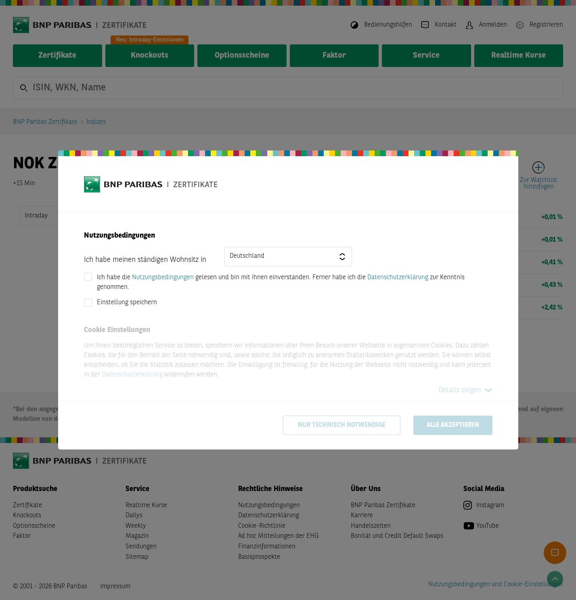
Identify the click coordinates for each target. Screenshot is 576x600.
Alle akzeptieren (453, 425)
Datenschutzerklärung (397, 277)
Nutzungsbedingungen (163, 277)
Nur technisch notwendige (341, 425)
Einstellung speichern (127, 302)
